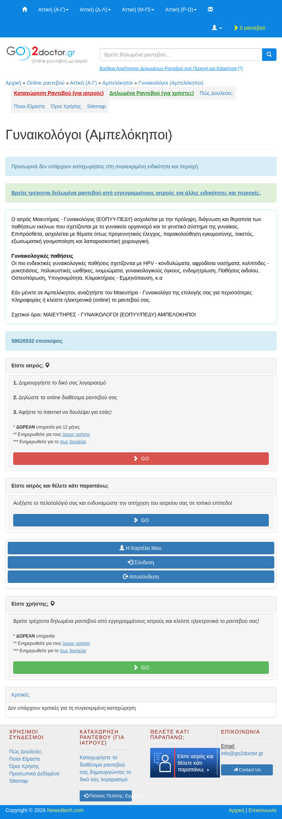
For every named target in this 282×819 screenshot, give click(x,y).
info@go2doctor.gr (242, 753)
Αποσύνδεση (141, 577)
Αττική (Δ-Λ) (95, 9)
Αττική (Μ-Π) (138, 9)
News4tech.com (65, 810)
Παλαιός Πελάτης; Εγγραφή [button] (108, 795)
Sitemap (96, 106)
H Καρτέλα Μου (141, 548)
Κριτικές (20, 695)
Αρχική (13, 83)
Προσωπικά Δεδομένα (34, 773)
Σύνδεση (141, 562)
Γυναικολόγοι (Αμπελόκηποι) (170, 83)
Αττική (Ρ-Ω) (181, 9)
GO (141, 459)
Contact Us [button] (247, 769)
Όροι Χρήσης (66, 106)
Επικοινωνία (262, 810)
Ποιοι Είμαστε (29, 106)
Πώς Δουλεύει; (216, 93)
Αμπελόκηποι (117, 83)
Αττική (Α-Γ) (53, 9)
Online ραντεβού (46, 83)
